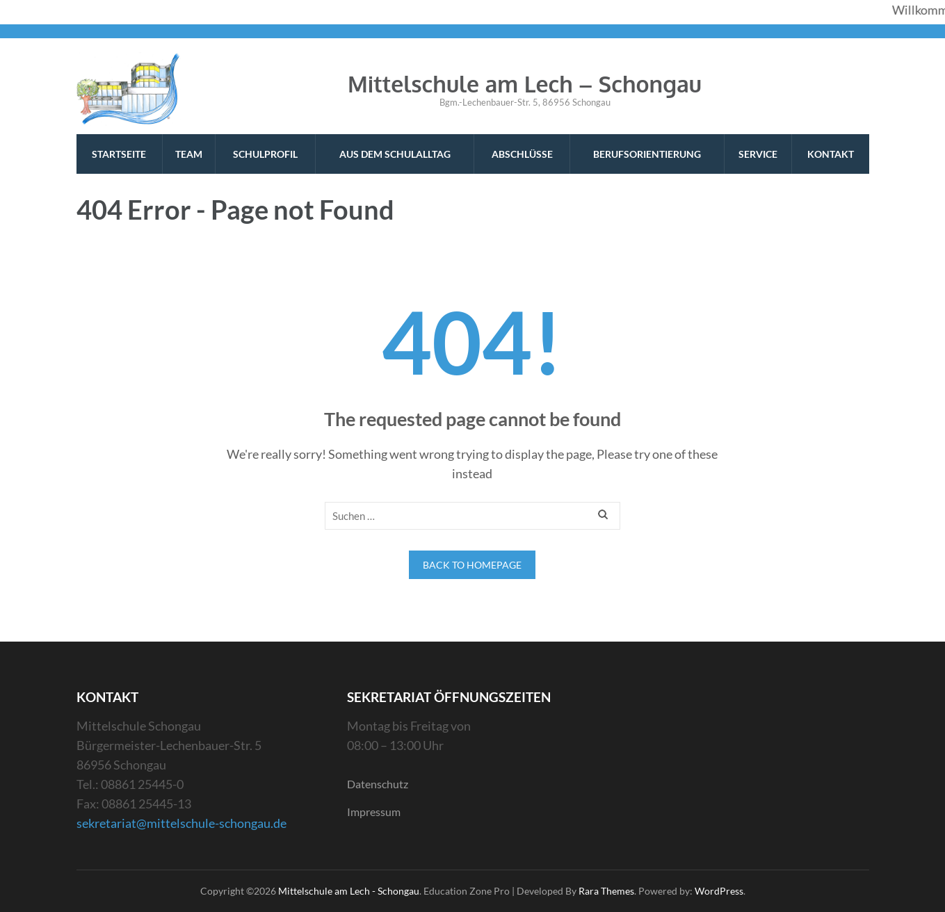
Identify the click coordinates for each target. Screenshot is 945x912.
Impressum (374, 811)
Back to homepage (472, 565)
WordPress (719, 891)
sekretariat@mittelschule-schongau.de (181, 823)
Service (757, 154)
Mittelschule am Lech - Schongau (348, 891)
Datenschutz (377, 783)
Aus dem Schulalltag (395, 154)
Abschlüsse (522, 154)
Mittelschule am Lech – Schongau (525, 84)
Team (188, 154)
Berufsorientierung (647, 154)
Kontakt (830, 154)
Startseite (119, 154)
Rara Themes (606, 891)
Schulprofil (265, 154)
